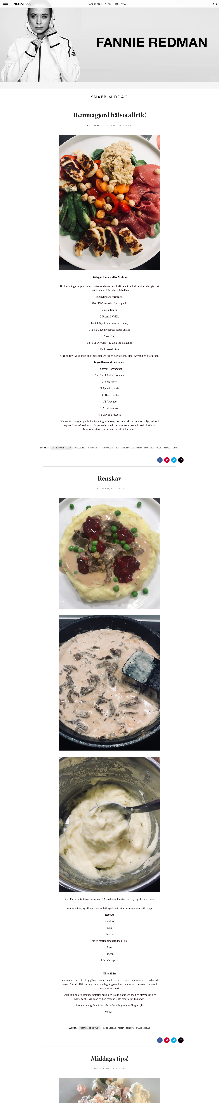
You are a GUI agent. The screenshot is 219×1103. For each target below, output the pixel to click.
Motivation (94, 125)
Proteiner (149, 448)
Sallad (159, 448)
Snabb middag (171, 448)
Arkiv (108, 4)
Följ (123, 4)
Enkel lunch (80, 448)
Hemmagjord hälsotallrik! (109, 115)
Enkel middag (109, 1028)
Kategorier (95, 4)
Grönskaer (93, 448)
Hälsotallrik (107, 448)
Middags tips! (109, 1059)
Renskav (110, 479)
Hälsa (68, 448)
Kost (97, 1069)
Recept (121, 1028)
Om (116, 4)
